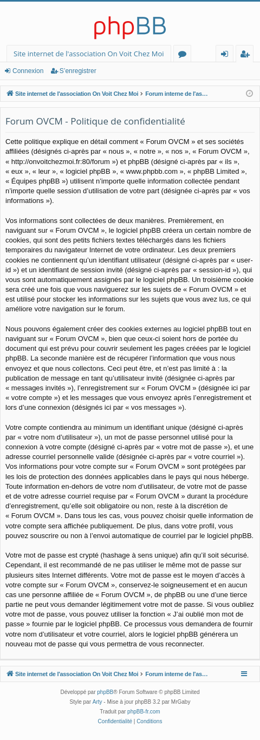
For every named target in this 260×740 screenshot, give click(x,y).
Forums (184, 55)
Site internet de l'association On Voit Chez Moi (89, 53)
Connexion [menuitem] (227, 55)
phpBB (105, 692)
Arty (97, 702)
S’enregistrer (78, 71)
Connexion (27, 71)
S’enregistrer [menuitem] (247, 55)
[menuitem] (115, 721)
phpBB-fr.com (143, 712)
